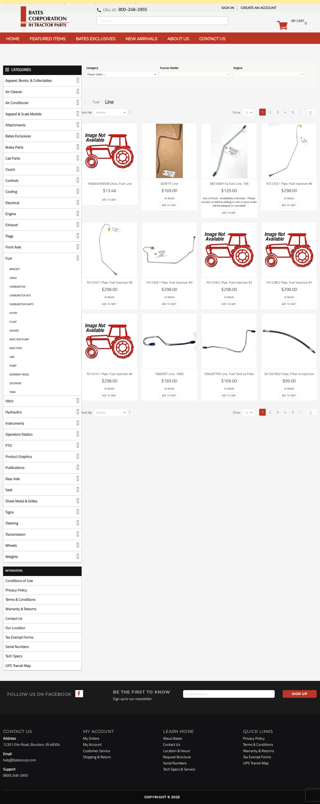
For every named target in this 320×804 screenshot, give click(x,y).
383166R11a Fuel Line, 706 (229, 183)
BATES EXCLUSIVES (95, 38)
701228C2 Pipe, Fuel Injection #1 (289, 282)
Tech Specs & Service (179, 769)
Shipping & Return (97, 757)
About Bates (172, 738)
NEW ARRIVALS (141, 38)
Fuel (96, 102)
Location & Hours (176, 751)
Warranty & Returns (20, 609)
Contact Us (13, 618)
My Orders (91, 738)
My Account (92, 744)
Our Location (15, 628)
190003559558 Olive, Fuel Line (109, 183)
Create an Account (258, 8)
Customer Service (96, 751)
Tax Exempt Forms (19, 637)
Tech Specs (13, 656)
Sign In (227, 8)
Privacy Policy (16, 590)
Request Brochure (177, 757)
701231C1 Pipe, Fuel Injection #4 (109, 373)
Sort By (87, 112)
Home (86, 101)
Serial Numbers (17, 646)
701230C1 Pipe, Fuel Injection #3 (169, 282)
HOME (12, 38)
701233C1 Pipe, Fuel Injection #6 (289, 183)
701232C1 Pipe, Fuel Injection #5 (109, 282)
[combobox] (162, 21)
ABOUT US (178, 38)
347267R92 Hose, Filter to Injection (289, 373)
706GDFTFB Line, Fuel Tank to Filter (229, 373)
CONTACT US (212, 38)
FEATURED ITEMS (48, 38)
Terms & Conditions (20, 599)
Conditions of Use (19, 581)
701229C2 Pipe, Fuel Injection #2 (229, 282)
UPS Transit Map (18, 665)
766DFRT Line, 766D (169, 373)
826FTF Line (169, 183)
